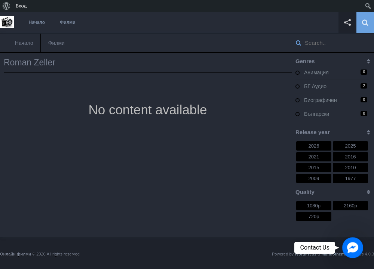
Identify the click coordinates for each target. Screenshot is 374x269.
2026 (314, 146)
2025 (350, 146)
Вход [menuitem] (21, 6)
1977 (350, 178)
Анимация (316, 72)
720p (314, 216)
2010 (350, 167)
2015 (314, 167)
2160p (350, 205)
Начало (37, 22)
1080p (314, 205)
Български (316, 114)
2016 (350, 157)
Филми (68, 22)
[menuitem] (6, 6)
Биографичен (320, 100)
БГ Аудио (315, 86)
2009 (314, 178)
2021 (314, 157)
